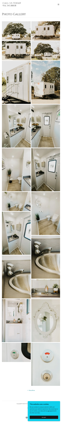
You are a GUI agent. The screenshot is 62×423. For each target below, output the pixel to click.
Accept (44, 417)
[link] (12, 6)
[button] (58, 4)
